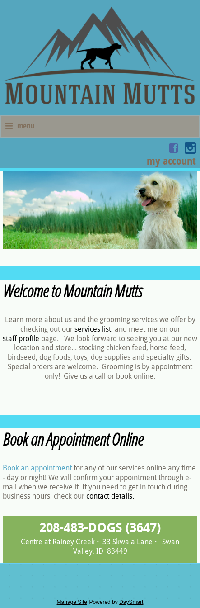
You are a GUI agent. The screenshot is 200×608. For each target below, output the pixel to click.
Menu (20, 125)
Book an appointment (37, 468)
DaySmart (131, 602)
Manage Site (72, 602)
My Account (171, 160)
